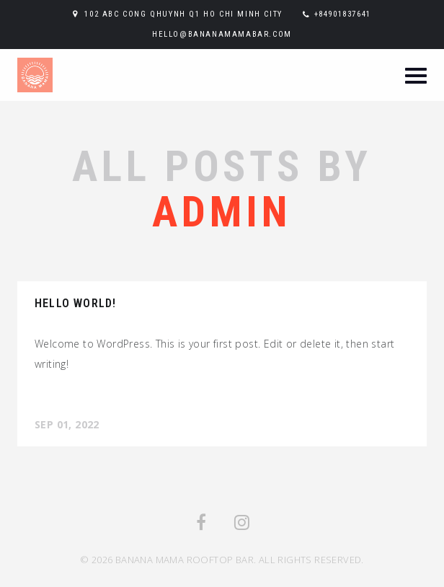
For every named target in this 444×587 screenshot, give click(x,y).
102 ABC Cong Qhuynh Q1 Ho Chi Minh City (183, 14)
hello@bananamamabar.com (222, 34)
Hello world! (75, 303)
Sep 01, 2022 (67, 424)
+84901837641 (342, 14)
